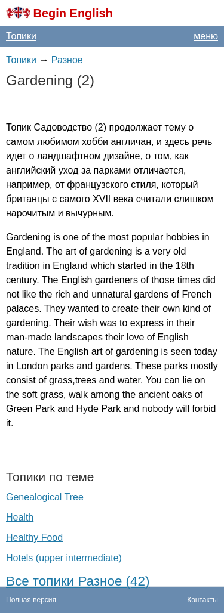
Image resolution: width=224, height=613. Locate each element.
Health (19, 517)
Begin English (72, 13)
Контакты (202, 600)
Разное (67, 60)
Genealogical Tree (45, 497)
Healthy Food (34, 537)
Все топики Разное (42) (77, 581)
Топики (21, 36)
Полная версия (31, 600)
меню (206, 36)
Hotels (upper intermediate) (64, 558)
